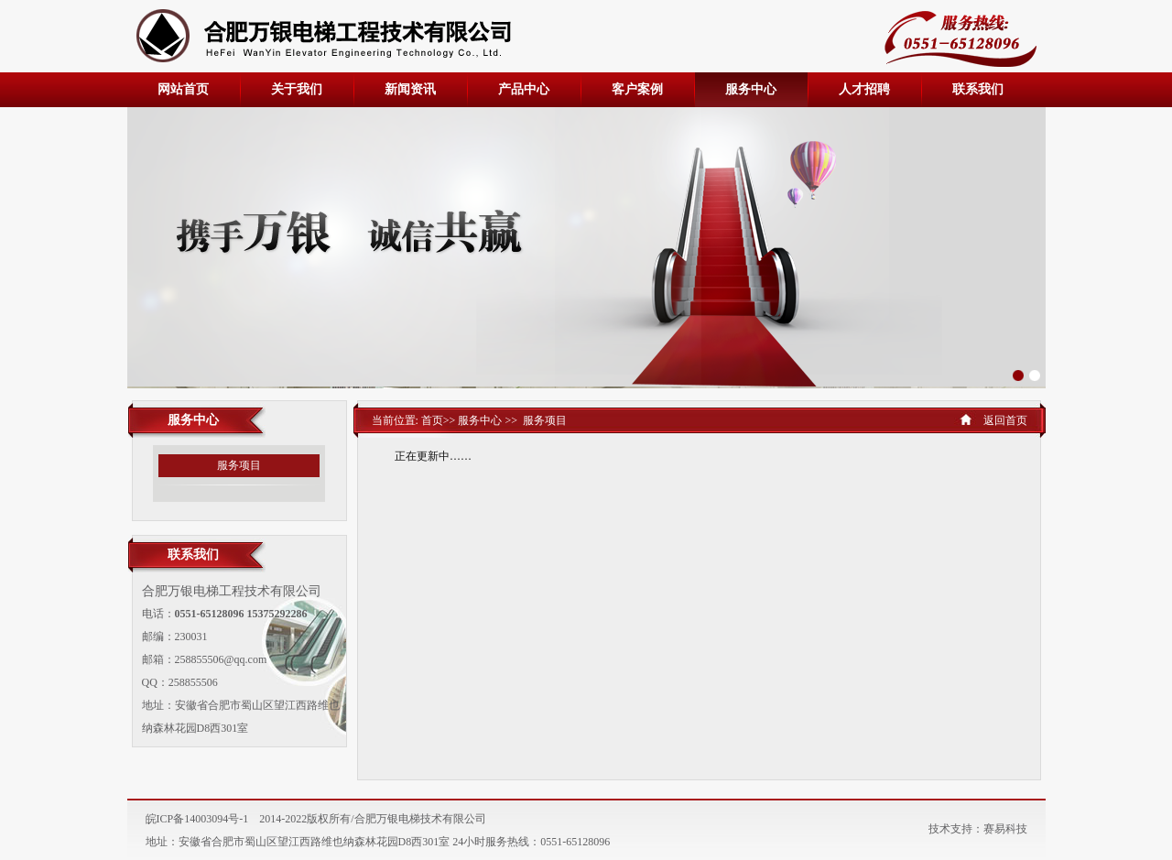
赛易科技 (1005, 828)
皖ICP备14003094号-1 (197, 818)
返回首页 (1005, 420)
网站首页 (183, 89)
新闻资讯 (410, 89)
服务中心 (750, 89)
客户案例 (637, 89)
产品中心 (523, 89)
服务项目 (239, 465)
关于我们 (296, 89)
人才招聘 (864, 89)
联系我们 (978, 89)
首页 (430, 420)
